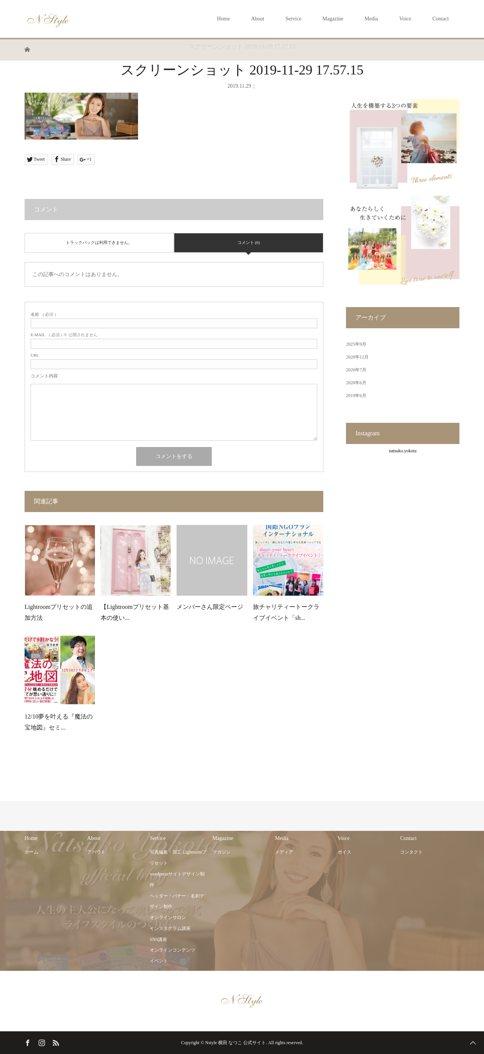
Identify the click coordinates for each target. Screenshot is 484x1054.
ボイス (344, 852)
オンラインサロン (168, 917)
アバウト (96, 852)
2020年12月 (357, 357)
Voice (405, 19)
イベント (159, 961)
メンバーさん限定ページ (210, 607)
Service (293, 19)
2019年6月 (356, 395)
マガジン (222, 852)
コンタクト (411, 852)
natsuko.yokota (403, 450)
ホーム (31, 852)
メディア (284, 852)
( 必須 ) (43, 314)
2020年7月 (356, 370)
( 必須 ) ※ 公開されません (64, 335)
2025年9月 (356, 344)
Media (371, 19)
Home (223, 19)
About (257, 19)
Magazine (333, 19)
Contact (440, 19)
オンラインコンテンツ (172, 950)
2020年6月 (356, 382)
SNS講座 (158, 939)
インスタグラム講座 (170, 928)
